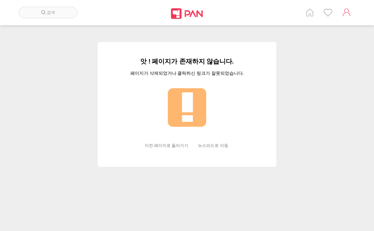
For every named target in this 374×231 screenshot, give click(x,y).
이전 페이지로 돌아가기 (167, 145)
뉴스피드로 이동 (213, 145)
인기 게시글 (328, 12)
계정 (346, 12)
